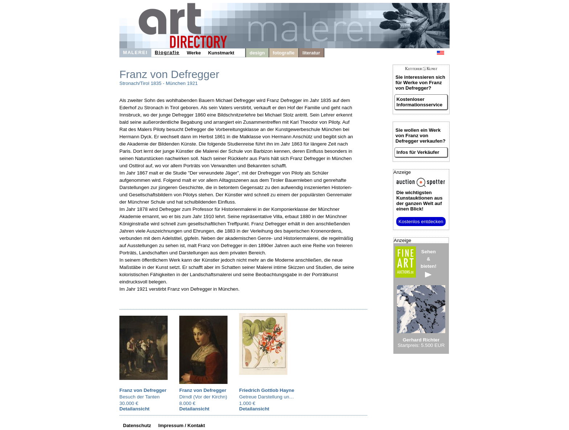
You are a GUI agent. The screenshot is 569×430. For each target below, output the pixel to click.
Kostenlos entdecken (420, 221)
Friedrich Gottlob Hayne (266, 390)
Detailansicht (134, 408)
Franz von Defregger (143, 390)
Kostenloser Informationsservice (420, 102)
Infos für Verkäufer (418, 152)
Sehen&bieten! (429, 263)
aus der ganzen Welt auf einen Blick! (419, 201)
